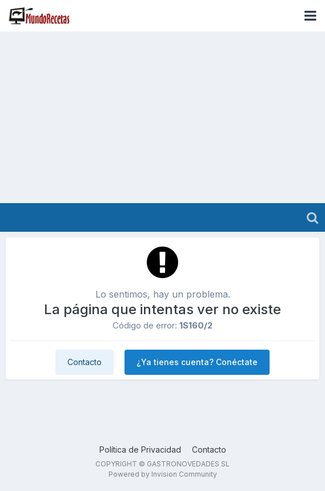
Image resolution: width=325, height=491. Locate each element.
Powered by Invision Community (163, 474)
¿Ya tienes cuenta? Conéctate (197, 362)
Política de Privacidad (140, 449)
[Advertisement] (162, 117)
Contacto (84, 362)
